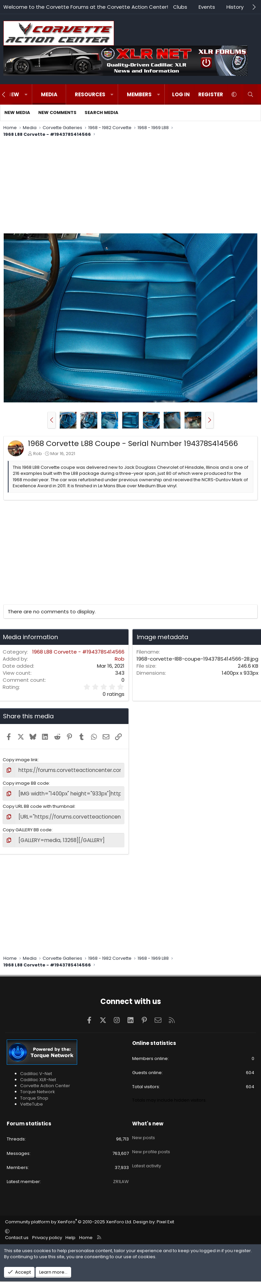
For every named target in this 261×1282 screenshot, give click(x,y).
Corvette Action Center (45, 1081)
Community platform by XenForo (68, 1218)
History (235, 6)
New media (17, 112)
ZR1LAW (121, 1177)
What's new (147, 1119)
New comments (57, 112)
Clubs (180, 6)
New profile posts (151, 1143)
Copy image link (20, 760)
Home (86, 1233)
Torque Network (37, 1087)
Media (49, 94)
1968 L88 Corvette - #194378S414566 (78, 651)
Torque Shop (34, 1094)
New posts (143, 1131)
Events (207, 6)
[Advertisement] (130, 186)
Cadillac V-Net (36, 1069)
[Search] (250, 94)
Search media (101, 112)
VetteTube (31, 1100)
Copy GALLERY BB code (27, 826)
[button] (26, 94)
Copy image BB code (26, 782)
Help (70, 1233)
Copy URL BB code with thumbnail (38, 804)
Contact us (17, 1233)
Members (139, 94)
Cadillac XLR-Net (38, 1075)
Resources (90, 94)
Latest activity (146, 1155)
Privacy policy (47, 1233)
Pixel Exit (165, 1218)
